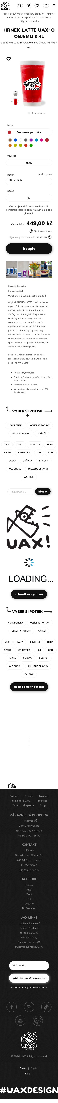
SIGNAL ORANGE (10, 145)
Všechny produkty (35, 14)
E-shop (29, 796)
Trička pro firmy (29, 937)
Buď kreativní (29, 908)
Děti (29, 899)
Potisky (14, 796)
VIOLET (31, 140)
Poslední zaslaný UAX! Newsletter (29, 987)
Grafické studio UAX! (29, 942)
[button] (49, 271)
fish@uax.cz (33, 825)
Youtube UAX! (20, 1020)
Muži (29, 889)
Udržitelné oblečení (29, 923)
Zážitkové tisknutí (29, 928)
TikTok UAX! (46, 1007)
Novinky (44, 796)
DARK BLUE (15, 140)
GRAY (26, 140)
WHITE (20, 140)
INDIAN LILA (41, 140)
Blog (43, 805)
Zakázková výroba (23, 805)
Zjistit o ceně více (41, 231)
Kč (26, 1073)
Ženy (29, 894)
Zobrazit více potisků (29, 594)
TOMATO (26, 145)
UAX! (23, 1056)
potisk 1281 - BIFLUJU (37, 17)
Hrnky (50, 14)
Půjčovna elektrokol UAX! (29, 947)
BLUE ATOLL (36, 140)
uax (5, 14)
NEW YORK (15, 145)
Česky (23, 1068)
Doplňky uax (16, 14)
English (34, 1068)
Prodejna (42, 800)
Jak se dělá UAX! (20, 800)
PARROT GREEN (31, 145)
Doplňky (29, 903)
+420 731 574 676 (31, 830)
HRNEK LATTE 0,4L (15, 17)
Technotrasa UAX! (37, 1020)
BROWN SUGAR (10, 140)
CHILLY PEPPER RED (28, 21)
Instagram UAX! (29, 1007)
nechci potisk (45, 174)
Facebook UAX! (11, 1007)
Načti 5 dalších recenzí (29, 687)
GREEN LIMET (20, 145)
